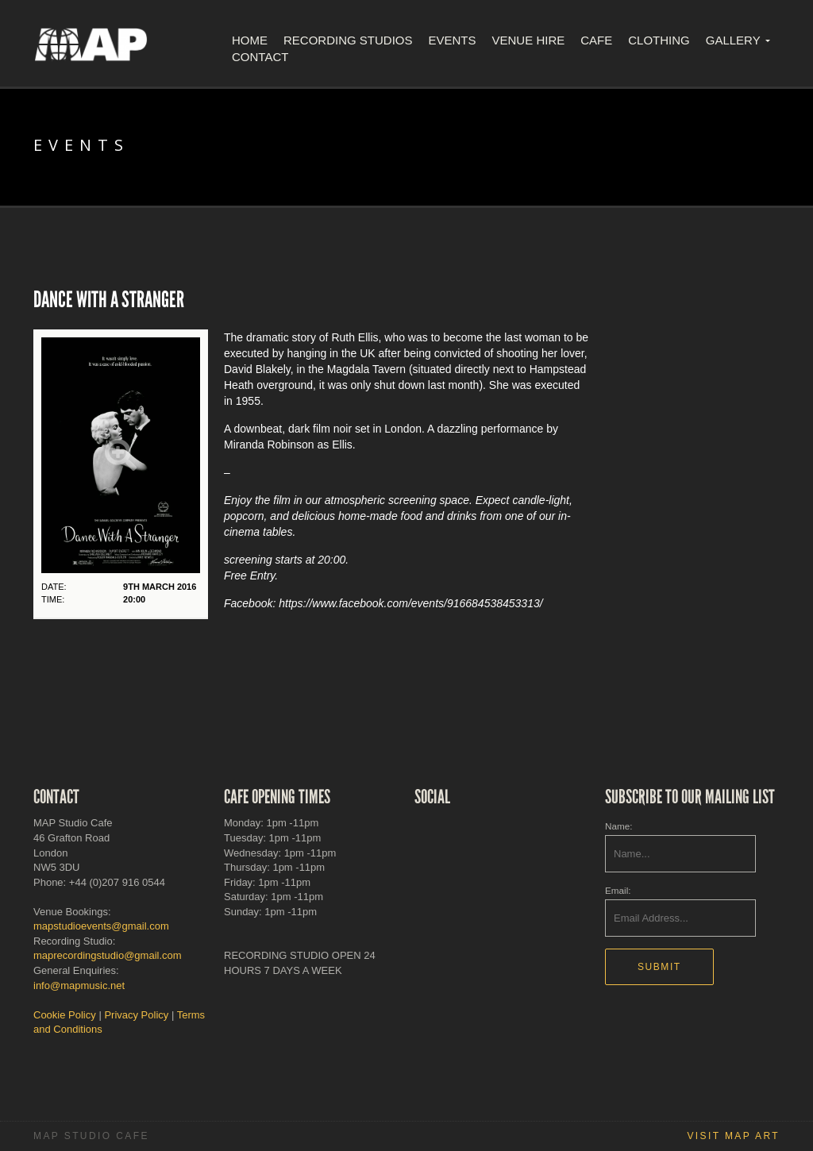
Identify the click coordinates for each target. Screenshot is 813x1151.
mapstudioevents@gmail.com (101, 926)
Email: (617, 890)
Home (250, 40)
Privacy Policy (136, 1015)
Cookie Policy (64, 1015)
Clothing (659, 40)
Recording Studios (348, 40)
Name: (618, 826)
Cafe (596, 40)
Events (452, 40)
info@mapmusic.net (79, 985)
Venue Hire (528, 40)
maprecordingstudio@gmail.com (107, 955)
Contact (260, 57)
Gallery (733, 40)
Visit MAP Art (733, 1135)
